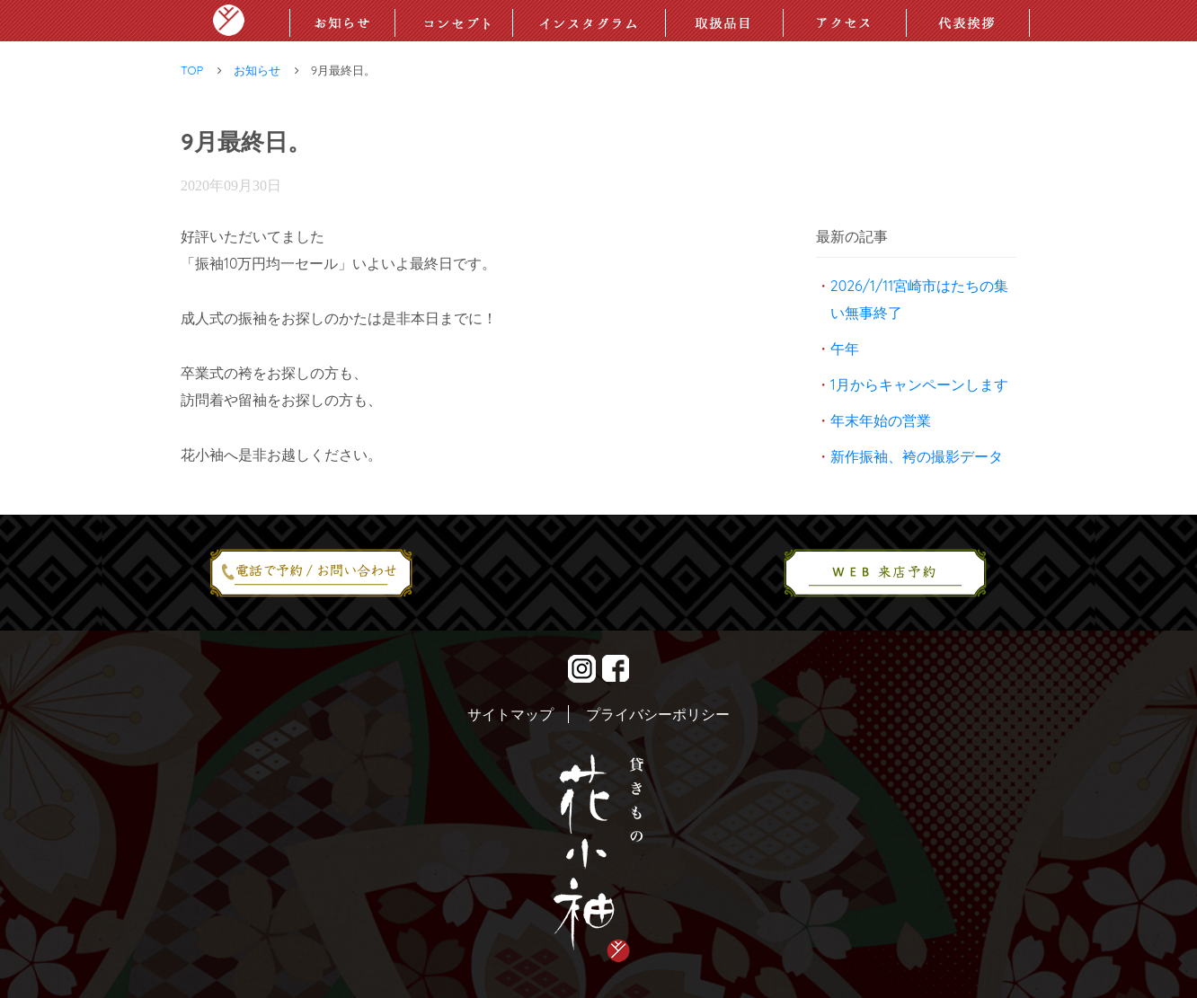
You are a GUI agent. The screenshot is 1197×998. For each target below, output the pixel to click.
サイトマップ (510, 714)
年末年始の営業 (880, 420)
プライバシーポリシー (658, 714)
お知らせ (257, 70)
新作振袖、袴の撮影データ (916, 456)
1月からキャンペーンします (919, 384)
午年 (844, 349)
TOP (192, 70)
